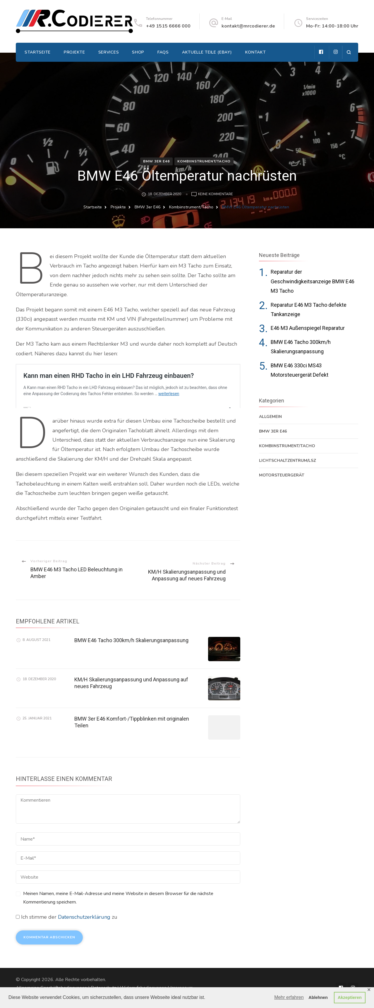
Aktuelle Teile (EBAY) (207, 52)
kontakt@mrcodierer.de (248, 26)
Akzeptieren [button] (350, 997)
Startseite (38, 52)
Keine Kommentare (215, 194)
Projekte (74, 52)
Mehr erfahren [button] (289, 997)
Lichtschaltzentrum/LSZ (287, 460)
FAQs (163, 52)
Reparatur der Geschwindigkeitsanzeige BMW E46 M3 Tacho (312, 281)
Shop (138, 52)
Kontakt (255, 52)
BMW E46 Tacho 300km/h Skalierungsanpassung (131, 640)
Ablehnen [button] (318, 997)
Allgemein (270, 416)
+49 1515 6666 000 (168, 26)
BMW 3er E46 (156, 161)
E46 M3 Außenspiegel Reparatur (308, 328)
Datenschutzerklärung (84, 916)
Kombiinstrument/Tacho (204, 161)
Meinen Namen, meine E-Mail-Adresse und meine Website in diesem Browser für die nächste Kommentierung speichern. (118, 897)
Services (108, 52)
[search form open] (348, 52)
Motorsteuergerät (281, 475)
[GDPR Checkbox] (18, 917)
